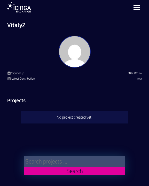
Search (74, 170)
